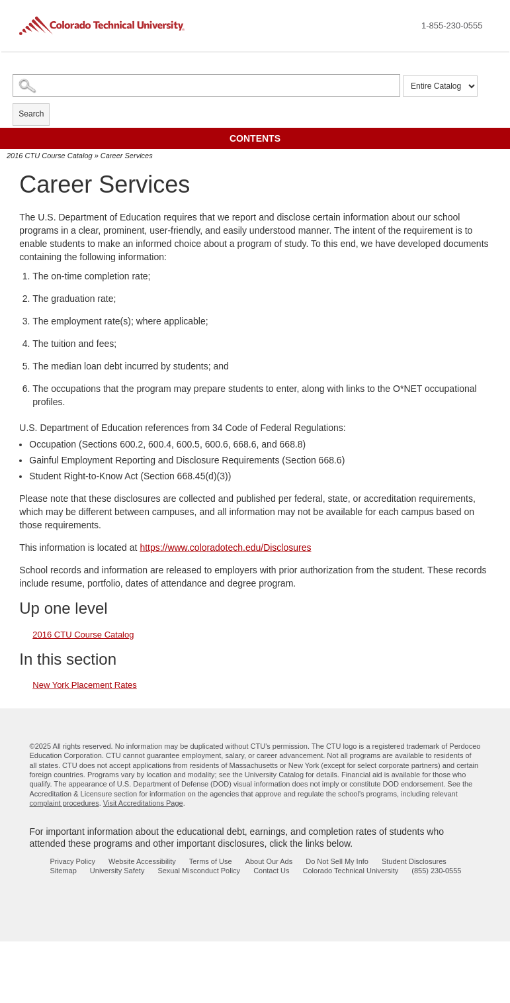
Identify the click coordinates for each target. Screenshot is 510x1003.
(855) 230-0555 (436, 871)
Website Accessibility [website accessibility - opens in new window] (142, 861)
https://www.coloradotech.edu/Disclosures (225, 547)
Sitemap (63, 871)
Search (31, 114)
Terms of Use (210, 861)
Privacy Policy (72, 861)
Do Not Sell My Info (337, 861)
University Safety (117, 871)
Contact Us (271, 871)
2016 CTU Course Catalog (50, 156)
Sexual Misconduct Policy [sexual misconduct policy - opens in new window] (198, 871)
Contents (255, 138)
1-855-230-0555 (452, 25)
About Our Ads (269, 861)
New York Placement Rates (84, 685)
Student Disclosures (414, 861)
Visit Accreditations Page (143, 803)
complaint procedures (64, 803)
